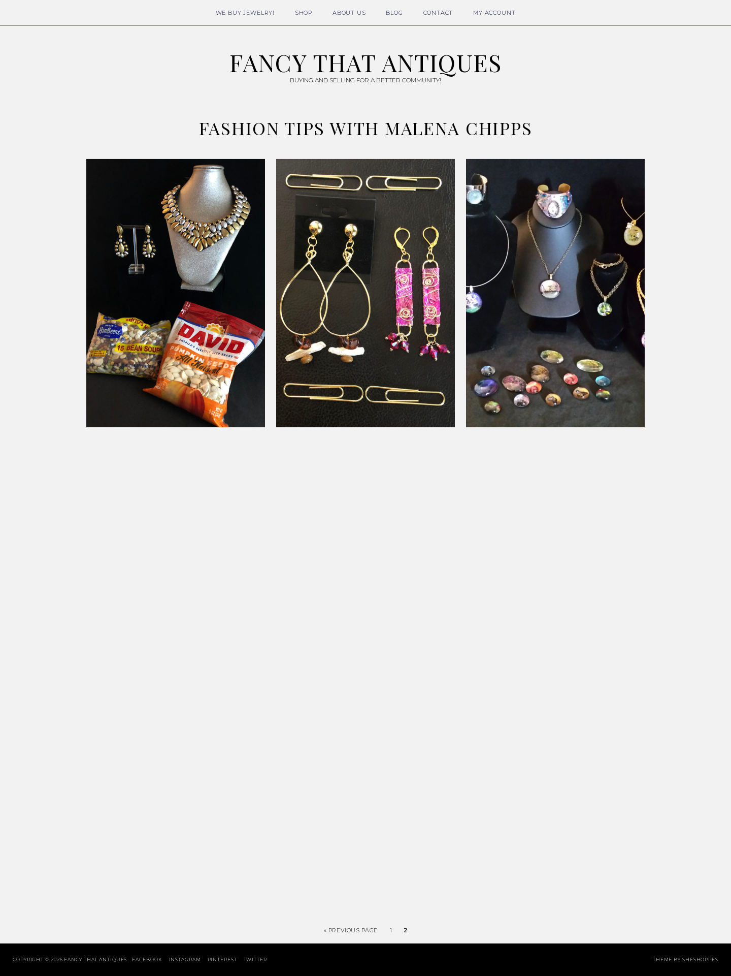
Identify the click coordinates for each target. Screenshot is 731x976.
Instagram (185, 959)
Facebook (147, 959)
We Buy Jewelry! (245, 12)
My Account (494, 12)
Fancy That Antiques (365, 62)
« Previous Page (351, 930)
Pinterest (222, 959)
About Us (349, 12)
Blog (394, 12)
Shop (303, 12)
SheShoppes (700, 959)
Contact (438, 12)
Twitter (255, 959)
